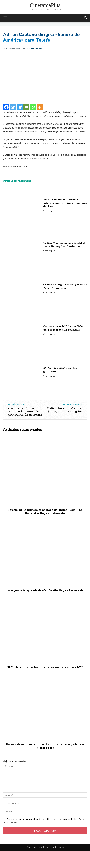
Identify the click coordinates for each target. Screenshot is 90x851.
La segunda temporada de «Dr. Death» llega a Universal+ (45, 590)
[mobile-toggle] (5, 18)
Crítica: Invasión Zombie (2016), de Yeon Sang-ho (64, 410)
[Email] (26, 107)
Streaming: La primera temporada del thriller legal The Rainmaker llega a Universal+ (45, 511)
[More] (40, 107)
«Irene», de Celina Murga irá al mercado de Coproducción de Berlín (25, 411)
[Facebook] (6, 107)
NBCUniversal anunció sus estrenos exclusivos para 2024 (45, 667)
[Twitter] (13, 107)
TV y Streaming (34, 48)
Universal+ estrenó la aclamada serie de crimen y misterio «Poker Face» (45, 746)
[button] (86, 18)
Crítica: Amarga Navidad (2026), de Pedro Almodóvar (65, 286)
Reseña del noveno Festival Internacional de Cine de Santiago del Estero (65, 203)
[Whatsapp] (33, 107)
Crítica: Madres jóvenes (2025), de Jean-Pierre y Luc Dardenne (64, 244)
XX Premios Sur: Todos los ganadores (60, 370)
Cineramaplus (49, 211)
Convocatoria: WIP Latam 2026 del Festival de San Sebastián (63, 328)
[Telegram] (20, 107)
